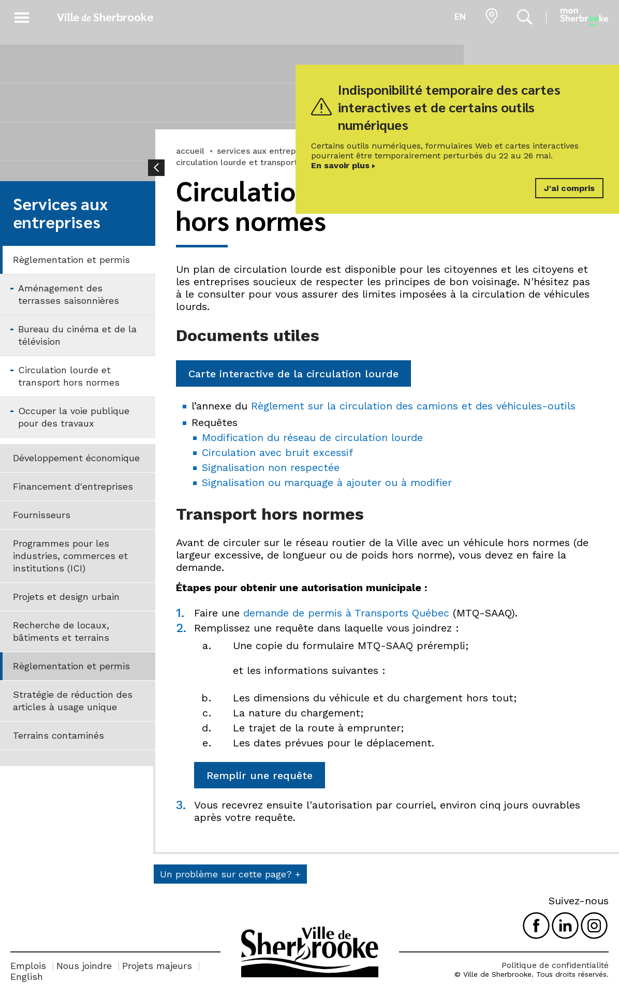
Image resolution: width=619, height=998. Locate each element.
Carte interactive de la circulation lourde (293, 374)
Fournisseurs (41, 514)
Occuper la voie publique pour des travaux (73, 417)
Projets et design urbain (66, 596)
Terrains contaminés (58, 735)
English (26, 976)
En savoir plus (340, 165)
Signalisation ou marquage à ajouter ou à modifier (327, 482)
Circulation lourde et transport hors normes (69, 376)
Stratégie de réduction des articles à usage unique (72, 700)
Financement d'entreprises (73, 486)
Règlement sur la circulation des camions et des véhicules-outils (413, 406)
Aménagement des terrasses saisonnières (68, 294)
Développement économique (76, 457)
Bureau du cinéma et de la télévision (77, 335)
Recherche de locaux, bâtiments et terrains (61, 631)
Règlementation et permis (71, 259)
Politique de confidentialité (555, 965)
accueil (190, 151)
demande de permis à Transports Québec (346, 613)
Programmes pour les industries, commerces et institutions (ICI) (70, 556)
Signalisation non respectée (271, 467)
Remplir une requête (260, 775)
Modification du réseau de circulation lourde (312, 437)
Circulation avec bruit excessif (277, 452)
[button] (21, 16)
